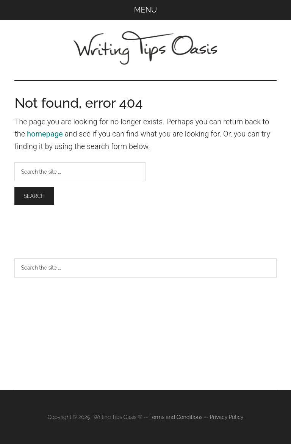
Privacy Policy (227, 417)
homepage (45, 133)
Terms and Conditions (175, 417)
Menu (145, 9)
